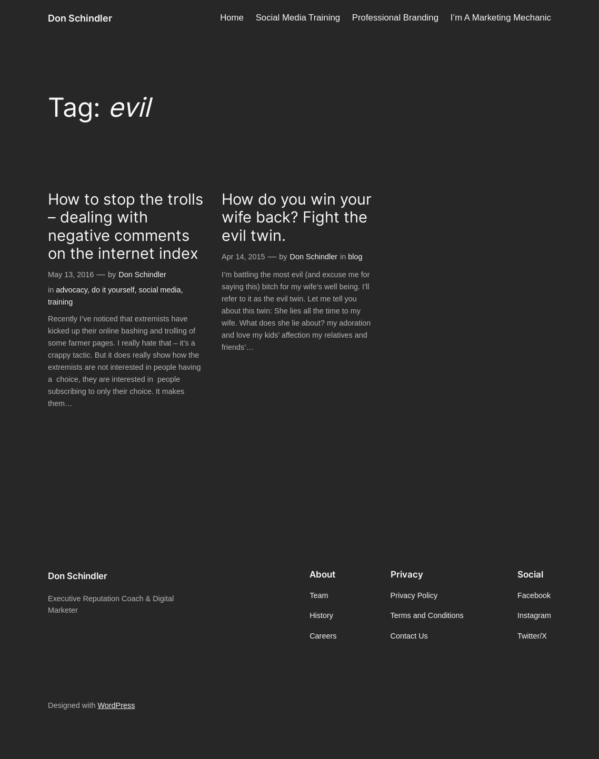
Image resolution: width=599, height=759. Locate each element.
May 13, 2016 (71, 274)
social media (160, 290)
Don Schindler (80, 18)
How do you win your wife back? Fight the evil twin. (297, 217)
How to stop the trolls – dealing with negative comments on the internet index (125, 226)
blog (355, 256)
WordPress (116, 705)
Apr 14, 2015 (243, 256)
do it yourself (113, 290)
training (60, 302)
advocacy (71, 290)
